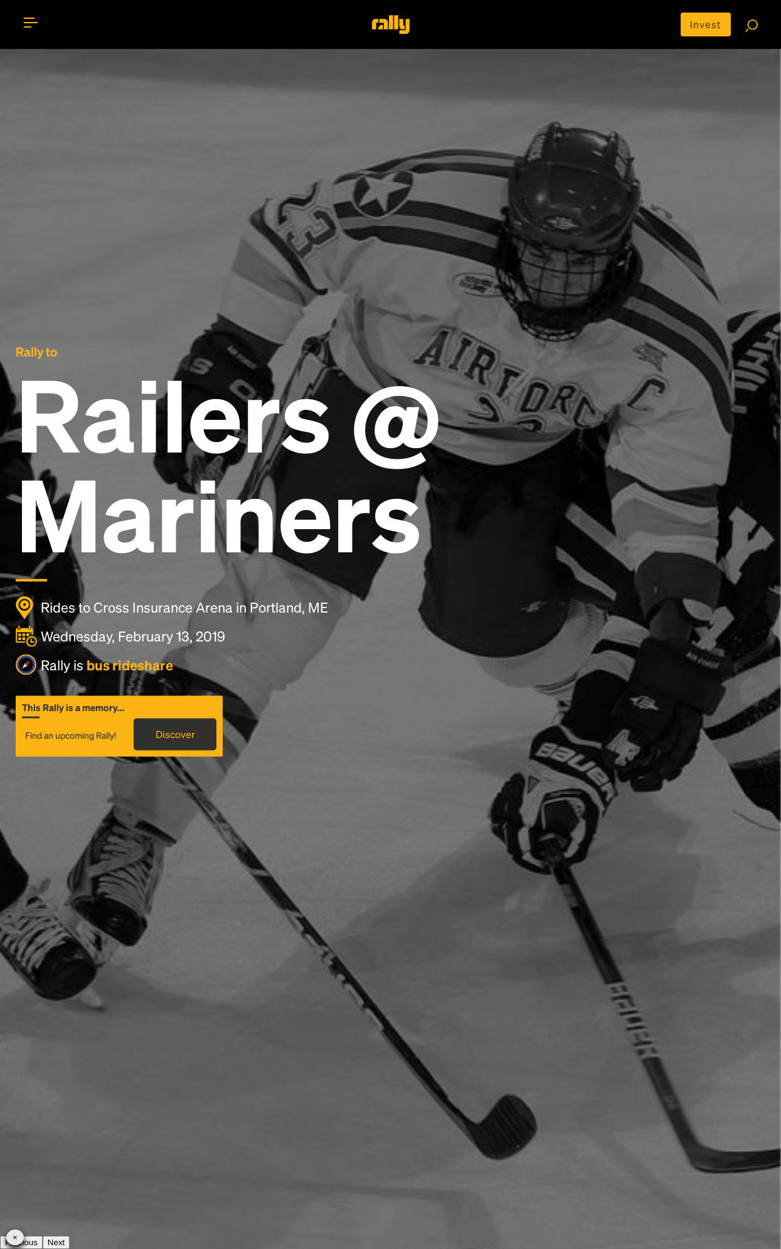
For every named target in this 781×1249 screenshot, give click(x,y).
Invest (705, 24)
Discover (175, 734)
